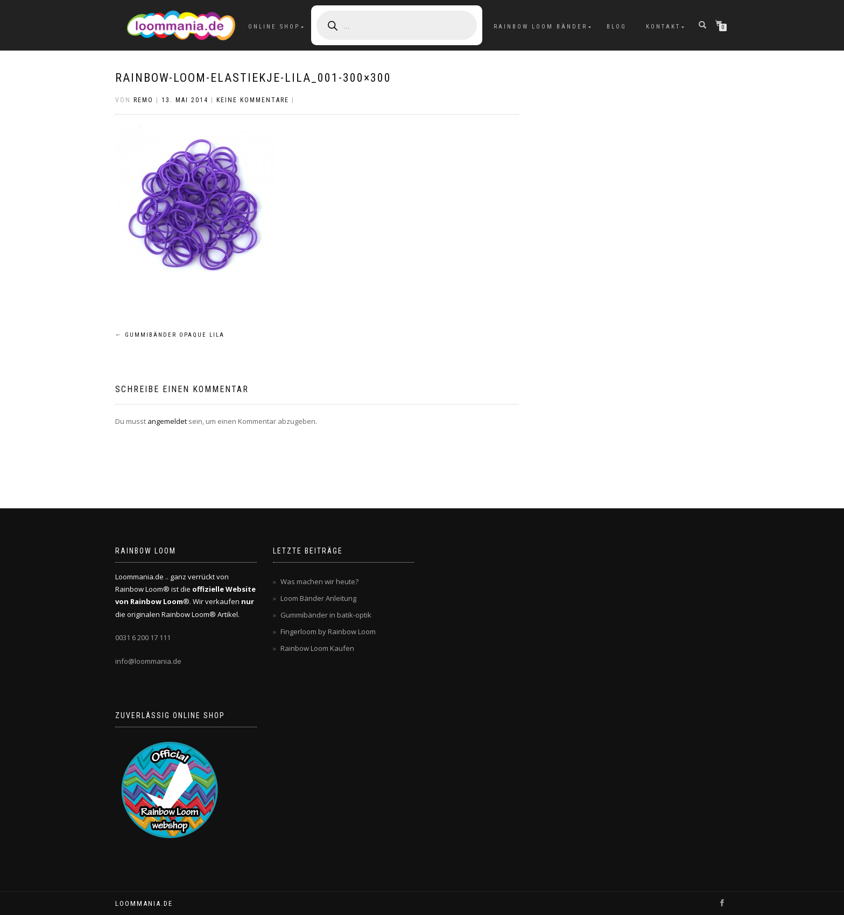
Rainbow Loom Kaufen (317, 648)
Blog (617, 26)
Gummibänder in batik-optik (325, 615)
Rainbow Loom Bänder (540, 26)
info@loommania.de (148, 661)
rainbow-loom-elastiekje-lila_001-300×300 (253, 77)
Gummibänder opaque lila (169, 334)
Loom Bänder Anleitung (318, 598)
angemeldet (167, 421)
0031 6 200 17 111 (143, 637)
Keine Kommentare (252, 100)
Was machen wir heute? (319, 581)
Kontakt (663, 26)
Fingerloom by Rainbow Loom (328, 631)
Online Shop (274, 26)
